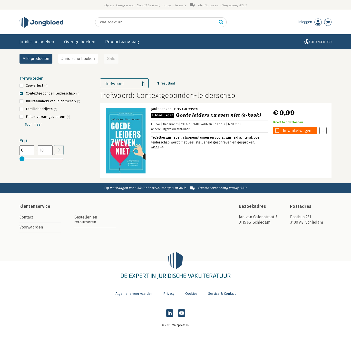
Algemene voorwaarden (134, 294)
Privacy (169, 294)
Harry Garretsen (185, 109)
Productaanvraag (122, 41)
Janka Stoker (161, 109)
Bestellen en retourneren (85, 219)
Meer (155, 147)
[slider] (22, 159)
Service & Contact (222, 294)
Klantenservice (35, 206)
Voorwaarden (31, 227)
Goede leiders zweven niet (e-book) (206, 115)
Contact (26, 217)
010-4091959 (321, 42)
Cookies (191, 294)
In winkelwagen (297, 130)
